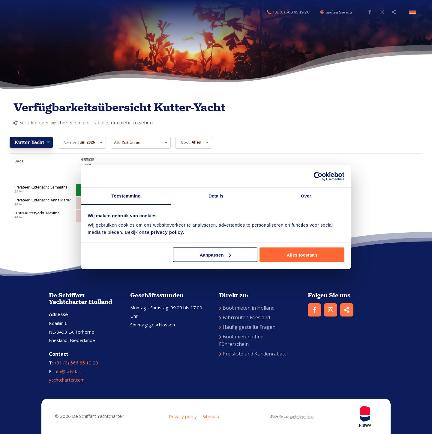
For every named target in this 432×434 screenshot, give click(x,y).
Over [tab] (306, 195)
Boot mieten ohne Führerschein (241, 340)
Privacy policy (183, 416)
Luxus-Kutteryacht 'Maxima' (37, 213)
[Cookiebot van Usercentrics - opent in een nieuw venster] (318, 176)
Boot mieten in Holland (246, 308)
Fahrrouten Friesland (244, 317)
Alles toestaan (302, 254)
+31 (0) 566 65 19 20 (76, 363)
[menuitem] (31, 143)
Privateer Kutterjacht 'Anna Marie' (42, 200)
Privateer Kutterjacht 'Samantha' (41, 187)
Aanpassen (215, 254)
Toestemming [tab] (126, 195)
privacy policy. (167, 232)
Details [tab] (216, 195)
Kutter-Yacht (29, 142)
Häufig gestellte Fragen (247, 327)
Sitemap (210, 416)
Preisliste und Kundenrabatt (252, 353)
